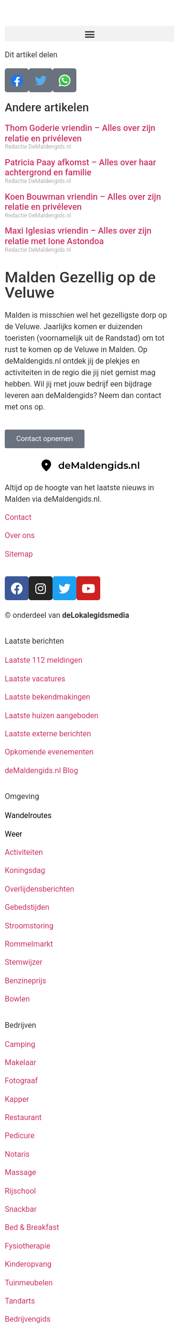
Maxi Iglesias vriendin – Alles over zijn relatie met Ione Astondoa (78, 236)
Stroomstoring (29, 925)
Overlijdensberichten (40, 889)
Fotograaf (22, 1080)
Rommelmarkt (30, 944)
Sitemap (20, 554)
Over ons (20, 535)
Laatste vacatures (35, 678)
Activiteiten (24, 852)
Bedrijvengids (28, 1319)
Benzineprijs (25, 980)
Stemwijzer (23, 962)
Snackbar (21, 1209)
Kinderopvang (28, 1264)
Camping (21, 1044)
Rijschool (20, 1191)
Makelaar (20, 1062)
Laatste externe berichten (48, 733)
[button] (89, 34)
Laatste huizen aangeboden (51, 715)
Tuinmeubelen (29, 1282)
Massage (20, 1172)
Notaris (17, 1154)
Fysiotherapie (27, 1246)
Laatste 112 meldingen (44, 660)
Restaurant (23, 1117)
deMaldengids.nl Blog (41, 770)
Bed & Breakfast (32, 1227)
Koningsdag (25, 870)
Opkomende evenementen (49, 751)
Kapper (18, 1099)
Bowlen (17, 998)
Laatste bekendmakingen (47, 696)
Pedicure (19, 1135)
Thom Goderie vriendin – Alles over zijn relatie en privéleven (80, 133)
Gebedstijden (27, 907)
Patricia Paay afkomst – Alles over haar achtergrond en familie (80, 167)
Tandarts (20, 1300)
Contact (18, 517)
